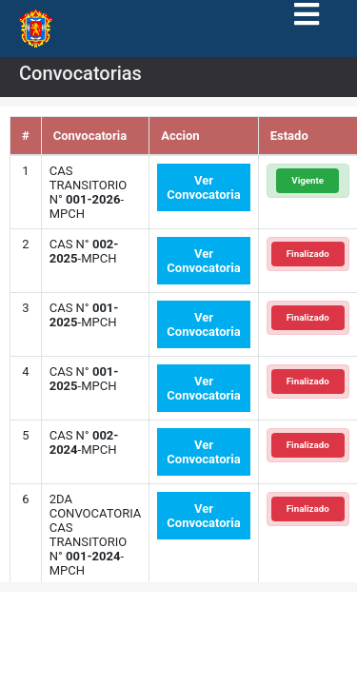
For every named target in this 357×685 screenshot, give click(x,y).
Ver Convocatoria (203, 187)
